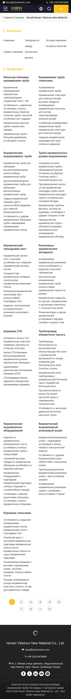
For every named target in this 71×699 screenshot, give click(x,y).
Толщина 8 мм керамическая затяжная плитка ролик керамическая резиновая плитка (17, 280)
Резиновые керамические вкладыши (48, 249)
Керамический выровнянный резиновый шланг (51, 427)
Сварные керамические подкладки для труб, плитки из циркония (51, 140)
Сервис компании (13, 51)
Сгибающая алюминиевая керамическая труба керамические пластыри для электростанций (53, 128)
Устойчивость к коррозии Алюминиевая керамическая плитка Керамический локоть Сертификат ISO (17, 526)
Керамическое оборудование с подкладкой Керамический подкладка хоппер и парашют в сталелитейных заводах (17, 481)
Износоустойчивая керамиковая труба (16, 79)
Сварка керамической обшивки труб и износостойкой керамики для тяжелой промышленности (17, 205)
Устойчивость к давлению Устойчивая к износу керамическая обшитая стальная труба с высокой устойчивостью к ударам (18, 112)
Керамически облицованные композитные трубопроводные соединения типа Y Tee (16, 94)
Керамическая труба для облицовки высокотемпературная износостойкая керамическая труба (17, 170)
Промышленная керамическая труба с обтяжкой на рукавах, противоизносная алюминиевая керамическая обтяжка (51, 228)
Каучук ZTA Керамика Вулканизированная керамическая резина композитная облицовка (17, 357)
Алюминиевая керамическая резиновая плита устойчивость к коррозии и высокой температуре (52, 266)
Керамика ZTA (13, 331)
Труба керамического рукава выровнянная (53, 154)
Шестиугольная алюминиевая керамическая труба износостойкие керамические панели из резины (52, 285)
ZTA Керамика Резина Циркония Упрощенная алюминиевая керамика (17, 381)
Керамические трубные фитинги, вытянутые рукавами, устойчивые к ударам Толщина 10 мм (52, 210)
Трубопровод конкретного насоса (52, 333)
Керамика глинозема (17, 513)
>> (49, 609)
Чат (61, 8)
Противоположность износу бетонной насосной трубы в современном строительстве (50, 397)
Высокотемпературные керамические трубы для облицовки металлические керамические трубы (17, 188)
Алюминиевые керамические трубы (50, 89)
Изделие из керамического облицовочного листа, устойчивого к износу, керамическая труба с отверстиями (15, 446)
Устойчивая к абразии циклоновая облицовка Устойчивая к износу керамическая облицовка (17, 499)
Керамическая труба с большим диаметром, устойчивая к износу (16, 137)
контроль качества (56, 46)
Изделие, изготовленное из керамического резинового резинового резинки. (17, 310)
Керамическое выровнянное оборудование (13, 427)
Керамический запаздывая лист (15, 247)
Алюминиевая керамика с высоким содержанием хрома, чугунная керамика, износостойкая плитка (18, 569)
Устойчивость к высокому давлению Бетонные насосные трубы (52, 411)
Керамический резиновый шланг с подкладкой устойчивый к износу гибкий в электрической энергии (53, 444)
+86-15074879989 (57, 2)
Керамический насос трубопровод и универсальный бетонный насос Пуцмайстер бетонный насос (53, 379)
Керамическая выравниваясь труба (18, 154)
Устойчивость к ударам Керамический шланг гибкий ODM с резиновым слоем (53, 460)
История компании (56, 40)
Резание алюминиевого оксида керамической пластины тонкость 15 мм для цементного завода (18, 584)
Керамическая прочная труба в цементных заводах (16, 126)
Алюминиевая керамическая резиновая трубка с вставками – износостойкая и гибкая (52, 488)
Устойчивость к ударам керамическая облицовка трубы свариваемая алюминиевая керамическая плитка (17, 223)
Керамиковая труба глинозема (52, 79)
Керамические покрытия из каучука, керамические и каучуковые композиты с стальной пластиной (53, 303)
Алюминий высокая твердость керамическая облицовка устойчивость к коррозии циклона (18, 463)
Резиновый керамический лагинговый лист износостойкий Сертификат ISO (18, 296)
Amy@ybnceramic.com (16, 2)
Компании (9, 40)
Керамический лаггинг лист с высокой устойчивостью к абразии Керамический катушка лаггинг (17, 262)
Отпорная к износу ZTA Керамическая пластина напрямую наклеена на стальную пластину (17, 343)
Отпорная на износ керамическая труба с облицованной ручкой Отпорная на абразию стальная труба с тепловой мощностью (51, 171)
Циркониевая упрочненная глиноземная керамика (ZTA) (18, 370)
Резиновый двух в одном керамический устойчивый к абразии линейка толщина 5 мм (52, 317)
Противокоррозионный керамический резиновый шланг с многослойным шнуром (52, 474)
